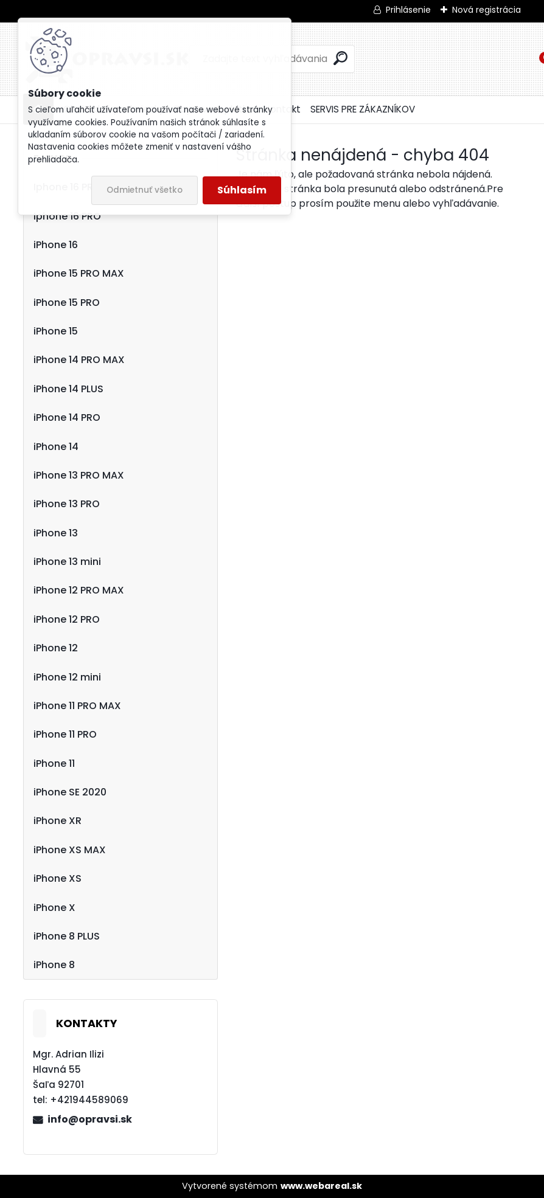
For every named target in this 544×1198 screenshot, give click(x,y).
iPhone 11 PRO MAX (77, 706)
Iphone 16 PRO (67, 216)
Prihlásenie (408, 10)
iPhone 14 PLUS (68, 389)
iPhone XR (57, 821)
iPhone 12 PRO (66, 619)
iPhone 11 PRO (65, 734)
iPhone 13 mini (67, 562)
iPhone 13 (55, 533)
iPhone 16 (55, 245)
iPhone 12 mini (67, 677)
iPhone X (54, 908)
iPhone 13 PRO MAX (78, 475)
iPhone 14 (55, 447)
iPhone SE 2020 (69, 792)
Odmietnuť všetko (144, 190)
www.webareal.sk (321, 1186)
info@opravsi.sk (89, 1119)
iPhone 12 (55, 648)
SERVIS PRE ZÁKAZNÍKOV (362, 109)
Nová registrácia (486, 10)
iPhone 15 (55, 331)
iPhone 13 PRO (66, 504)
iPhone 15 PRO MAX (78, 273)
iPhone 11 (54, 763)
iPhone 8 (54, 965)
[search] (340, 58)
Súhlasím (242, 190)
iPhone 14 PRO (66, 417)
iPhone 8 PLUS (66, 936)
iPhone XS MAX (69, 850)
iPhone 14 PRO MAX (79, 360)
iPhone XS (57, 878)
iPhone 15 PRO (66, 303)
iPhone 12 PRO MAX (78, 590)
